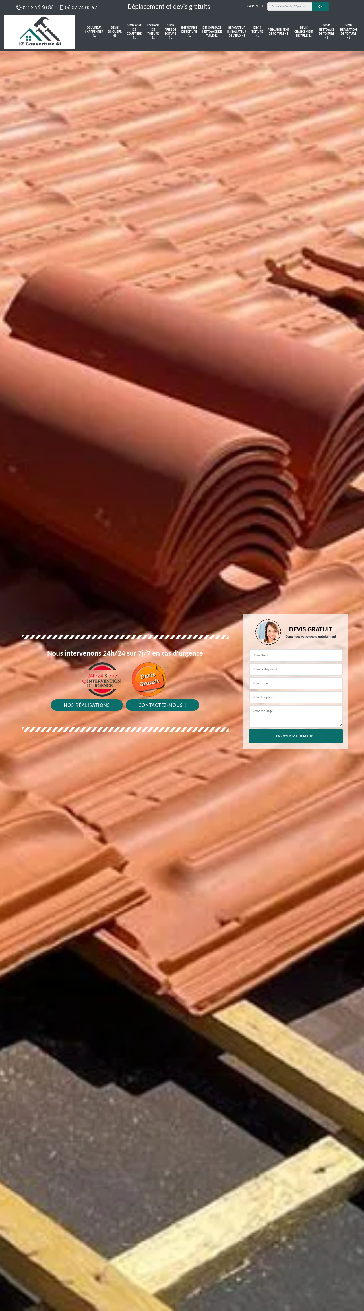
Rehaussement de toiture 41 (278, 32)
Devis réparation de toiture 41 (348, 32)
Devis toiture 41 (257, 32)
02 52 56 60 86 (34, 7)
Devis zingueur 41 (115, 32)
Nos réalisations (87, 705)
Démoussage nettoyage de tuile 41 (212, 32)
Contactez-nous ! (162, 705)
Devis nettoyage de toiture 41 (327, 32)
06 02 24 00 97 (78, 7)
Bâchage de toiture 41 (153, 32)
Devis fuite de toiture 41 (170, 32)
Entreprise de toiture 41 (189, 32)
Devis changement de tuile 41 (303, 32)
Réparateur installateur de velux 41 (237, 32)
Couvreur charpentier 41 (94, 32)
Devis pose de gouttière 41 (134, 32)
